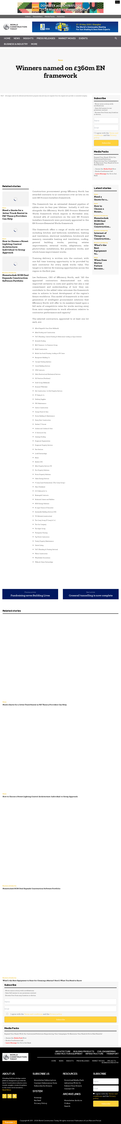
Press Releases (46, 38)
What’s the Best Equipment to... (100, 249)
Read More (6, 1090)
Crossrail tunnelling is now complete (91, 595)
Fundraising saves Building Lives (30, 595)
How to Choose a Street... (99, 209)
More (34, 44)
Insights (28, 38)
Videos (28, 16)
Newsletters (38, 16)
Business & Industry (16, 44)
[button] (116, 38)
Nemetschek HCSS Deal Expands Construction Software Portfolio (15, 278)
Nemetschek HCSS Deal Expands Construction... (102, 222)
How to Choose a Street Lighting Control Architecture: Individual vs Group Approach (15, 247)
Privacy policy (56, 1014)
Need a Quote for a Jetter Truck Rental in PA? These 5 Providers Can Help (14, 214)
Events (83, 38)
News (17, 38)
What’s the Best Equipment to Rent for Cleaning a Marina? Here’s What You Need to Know (42, 980)
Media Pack (108, 169)
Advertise (61, 16)
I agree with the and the (106, 135)
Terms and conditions (33, 1014)
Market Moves (67, 38)
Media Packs (50, 16)
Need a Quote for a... (101, 198)
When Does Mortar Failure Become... (100, 264)
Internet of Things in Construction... (102, 236)
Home (7, 38)
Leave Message (101, 174)
